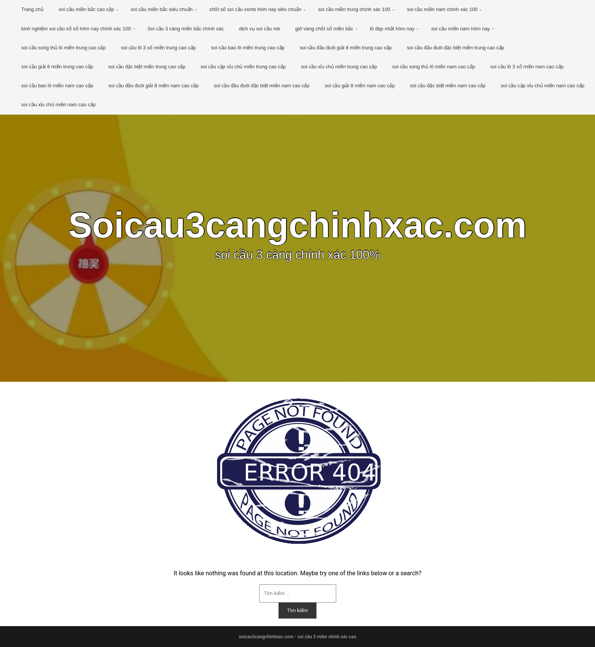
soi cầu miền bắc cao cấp (86, 9)
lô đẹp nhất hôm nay (392, 28)
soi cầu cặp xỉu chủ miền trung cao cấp (243, 66)
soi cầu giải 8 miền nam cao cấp (360, 85)
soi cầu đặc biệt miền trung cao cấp (146, 66)
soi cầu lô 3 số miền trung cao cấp (158, 47)
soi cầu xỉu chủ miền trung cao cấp (339, 66)
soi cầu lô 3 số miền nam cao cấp (527, 66)
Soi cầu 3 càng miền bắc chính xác (186, 28)
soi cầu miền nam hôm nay (460, 28)
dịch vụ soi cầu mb (259, 28)
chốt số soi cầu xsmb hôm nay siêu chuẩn (255, 9)
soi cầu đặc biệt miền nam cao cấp (448, 85)
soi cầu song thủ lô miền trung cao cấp (63, 47)
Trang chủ (32, 9)
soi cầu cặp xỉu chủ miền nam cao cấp (542, 85)
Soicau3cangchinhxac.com (297, 225)
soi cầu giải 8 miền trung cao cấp (57, 66)
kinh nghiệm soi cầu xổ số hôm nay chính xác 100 (76, 28)
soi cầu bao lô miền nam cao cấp (57, 85)
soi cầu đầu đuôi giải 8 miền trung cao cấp (346, 47)
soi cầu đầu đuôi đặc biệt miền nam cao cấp (261, 85)
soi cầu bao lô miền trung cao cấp (248, 47)
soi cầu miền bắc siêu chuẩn (162, 9)
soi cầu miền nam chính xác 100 (442, 9)
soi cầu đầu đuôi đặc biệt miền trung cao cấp (455, 47)
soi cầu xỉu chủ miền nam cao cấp (58, 104)
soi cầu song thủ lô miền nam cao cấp (433, 66)
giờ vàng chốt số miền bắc (324, 28)
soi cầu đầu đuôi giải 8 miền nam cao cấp (153, 85)
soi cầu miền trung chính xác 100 (354, 9)
